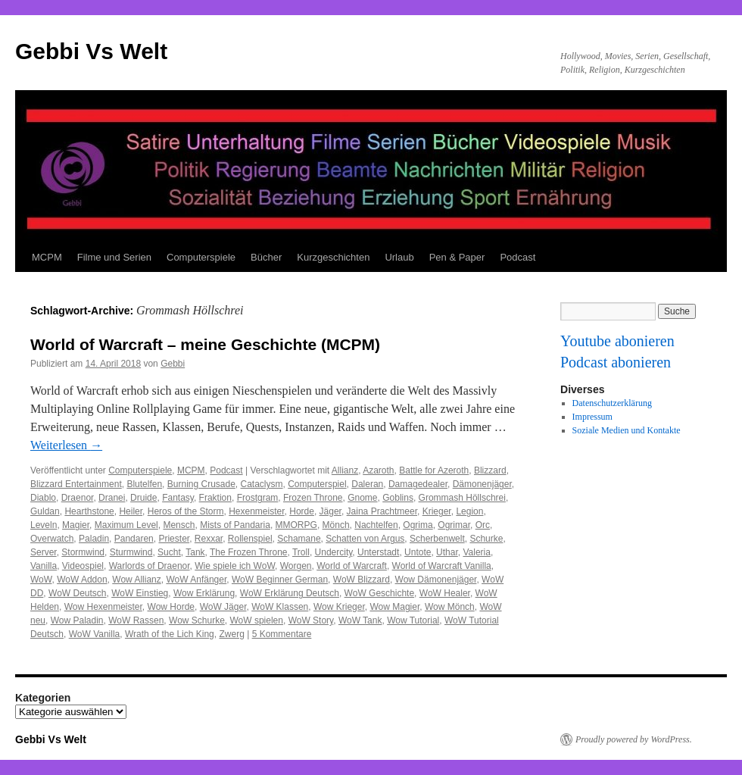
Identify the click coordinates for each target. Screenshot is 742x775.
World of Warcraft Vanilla (441, 566)
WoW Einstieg (139, 593)
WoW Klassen (279, 607)
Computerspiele (201, 257)
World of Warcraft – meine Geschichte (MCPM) (205, 344)
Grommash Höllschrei (462, 497)
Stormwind (82, 552)
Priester (173, 538)
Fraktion (215, 497)
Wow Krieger (339, 607)
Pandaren (134, 538)
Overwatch (51, 538)
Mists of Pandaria (235, 525)
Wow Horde (171, 607)
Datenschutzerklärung (612, 403)
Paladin (94, 538)
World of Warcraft (351, 566)
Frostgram (258, 497)
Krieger (436, 511)
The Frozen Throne (249, 552)
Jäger (330, 511)
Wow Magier (394, 607)
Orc (482, 525)
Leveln (43, 525)
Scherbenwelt (437, 538)
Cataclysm (262, 484)
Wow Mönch (450, 607)
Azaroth (378, 470)
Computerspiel (317, 484)
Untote (417, 552)
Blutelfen (144, 484)
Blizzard (490, 470)
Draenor (77, 497)
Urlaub (399, 257)
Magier (75, 525)
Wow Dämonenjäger (436, 579)
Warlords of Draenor (149, 566)
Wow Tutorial (413, 620)
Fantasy (178, 497)
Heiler (130, 511)
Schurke (486, 538)
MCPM (47, 257)
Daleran (367, 484)
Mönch (336, 525)
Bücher (266, 257)
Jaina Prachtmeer (382, 511)
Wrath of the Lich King (169, 634)
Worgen (296, 566)
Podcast (517, 257)
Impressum (592, 416)
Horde (301, 511)
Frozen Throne (313, 497)
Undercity (334, 552)
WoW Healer (444, 593)
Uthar (447, 552)
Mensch (179, 525)
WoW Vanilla (94, 634)
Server (43, 552)
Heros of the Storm (186, 511)
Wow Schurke (197, 620)
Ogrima (417, 525)
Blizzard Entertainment (76, 484)
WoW (40, 579)
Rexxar (209, 538)
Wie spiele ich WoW (235, 566)
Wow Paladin (77, 620)
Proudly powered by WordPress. (633, 739)
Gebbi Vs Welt (91, 51)
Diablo (43, 497)
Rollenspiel (250, 538)
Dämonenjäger (482, 484)
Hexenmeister (256, 511)
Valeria (476, 552)
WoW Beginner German (280, 579)
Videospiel (83, 566)
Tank (195, 552)
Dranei (111, 497)
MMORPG (296, 525)
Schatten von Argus (365, 538)
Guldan (45, 511)
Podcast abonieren (615, 362)
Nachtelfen (376, 525)
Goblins (397, 497)
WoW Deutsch (77, 593)
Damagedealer (417, 484)
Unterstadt (378, 552)
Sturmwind (131, 552)
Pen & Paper (457, 257)
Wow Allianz (136, 579)
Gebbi (173, 363)
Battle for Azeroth (434, 470)
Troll (301, 552)
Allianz (345, 470)
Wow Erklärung (204, 593)
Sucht (169, 552)
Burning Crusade (201, 484)
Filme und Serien (114, 257)
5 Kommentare (282, 634)
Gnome (362, 497)
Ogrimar (454, 525)
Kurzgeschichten (333, 257)
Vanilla (43, 566)
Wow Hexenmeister (103, 607)
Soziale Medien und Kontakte (626, 430)
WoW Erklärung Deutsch (289, 593)
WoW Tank (360, 620)
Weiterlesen (66, 445)
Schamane (298, 538)
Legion (469, 511)
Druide (143, 497)
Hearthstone (89, 511)
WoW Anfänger (196, 579)
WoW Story (311, 620)
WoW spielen (256, 620)
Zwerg (231, 634)
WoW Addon (82, 579)
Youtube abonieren (617, 341)
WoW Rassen (136, 620)
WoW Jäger (223, 607)
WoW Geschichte (379, 593)
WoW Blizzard (361, 579)
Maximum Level (126, 525)
